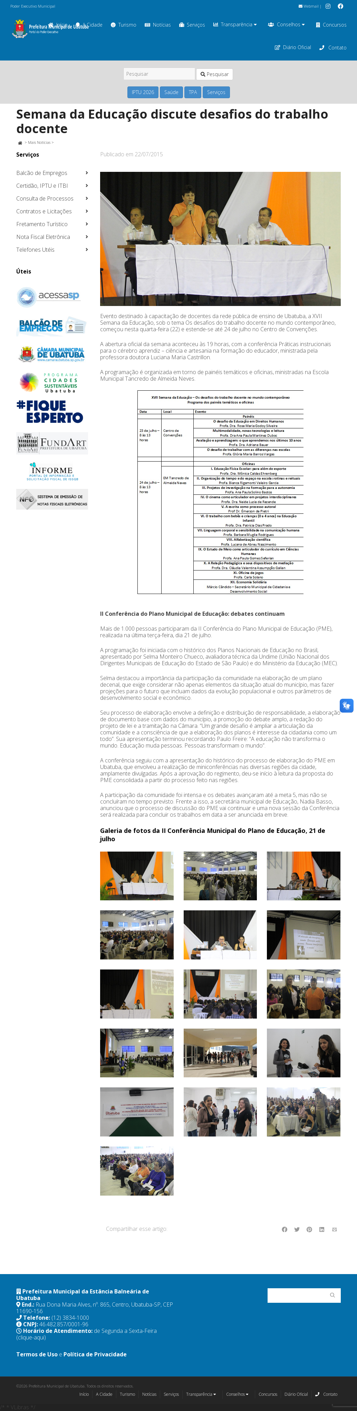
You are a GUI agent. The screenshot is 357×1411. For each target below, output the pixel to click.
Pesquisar (215, 74)
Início (84, 1394)
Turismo (123, 24)
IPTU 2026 (143, 92)
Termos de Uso (37, 1354)
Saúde (171, 92)
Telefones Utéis (35, 249)
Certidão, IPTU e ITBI (42, 185)
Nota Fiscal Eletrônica (43, 237)
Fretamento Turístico (42, 224)
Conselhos (286, 24)
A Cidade (104, 1394)
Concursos (331, 24)
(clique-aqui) (31, 1337)
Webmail (309, 6)
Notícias (158, 24)
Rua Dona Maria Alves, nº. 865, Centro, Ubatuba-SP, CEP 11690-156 (94, 1308)
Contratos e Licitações (44, 211)
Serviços (192, 24)
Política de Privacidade (95, 1354)
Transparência (235, 24)
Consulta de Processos (45, 198)
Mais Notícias (39, 142)
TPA (193, 92)
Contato (333, 47)
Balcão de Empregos (41, 173)
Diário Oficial (293, 47)
